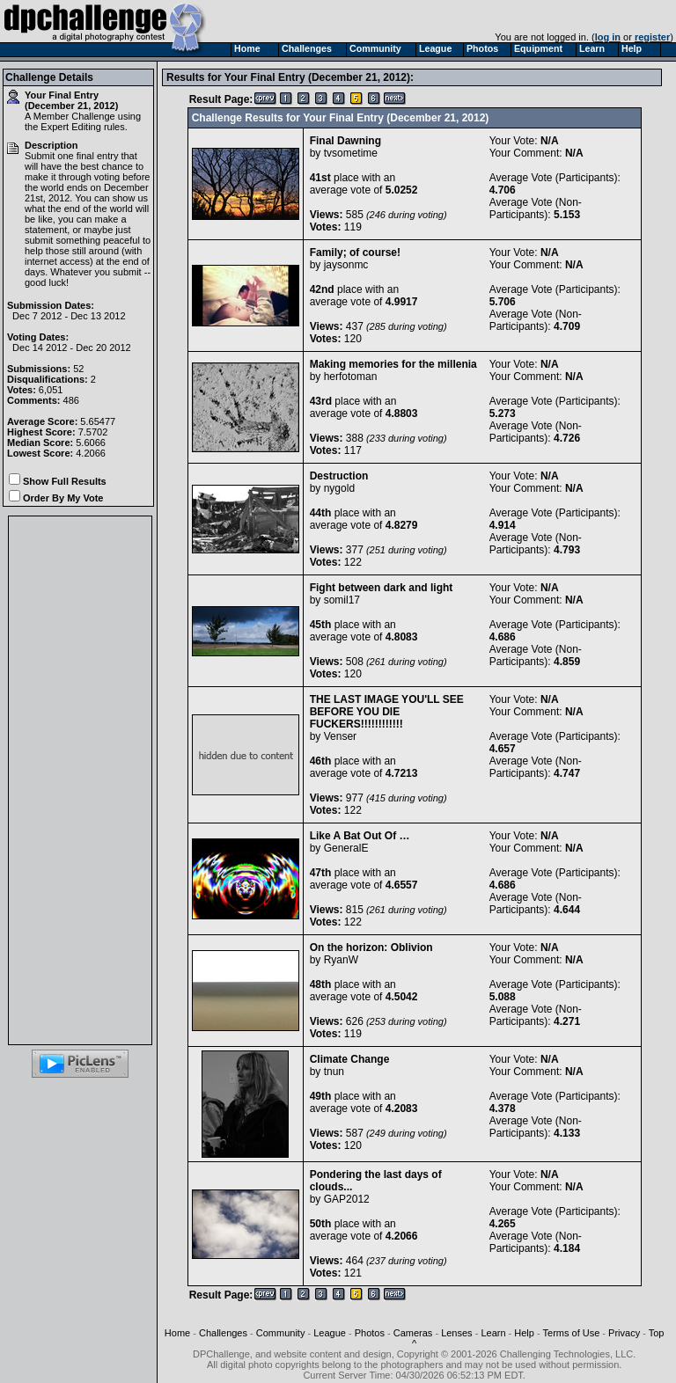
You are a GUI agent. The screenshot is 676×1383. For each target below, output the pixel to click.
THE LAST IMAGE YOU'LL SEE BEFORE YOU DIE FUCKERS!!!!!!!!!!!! (387, 711)
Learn (493, 1333)
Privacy (624, 1333)
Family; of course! (355, 252)
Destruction (339, 476)
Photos (370, 1333)
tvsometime (351, 153)
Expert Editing (70, 126)
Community (280, 1333)
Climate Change (350, 1059)
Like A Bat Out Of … (360, 836)
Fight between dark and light (381, 588)
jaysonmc (346, 265)
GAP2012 (347, 1199)
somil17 (342, 600)
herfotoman (351, 376)
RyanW (341, 960)
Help (524, 1333)
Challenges (223, 1333)
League (329, 1333)
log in (608, 37)
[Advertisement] (80, 780)
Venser (340, 736)
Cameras (413, 1333)
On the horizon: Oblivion (371, 947)
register (652, 37)
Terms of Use (571, 1333)
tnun (334, 1071)
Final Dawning (345, 141)
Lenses (456, 1333)
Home (177, 1333)
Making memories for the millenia (393, 364)
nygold (339, 488)
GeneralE (346, 848)
